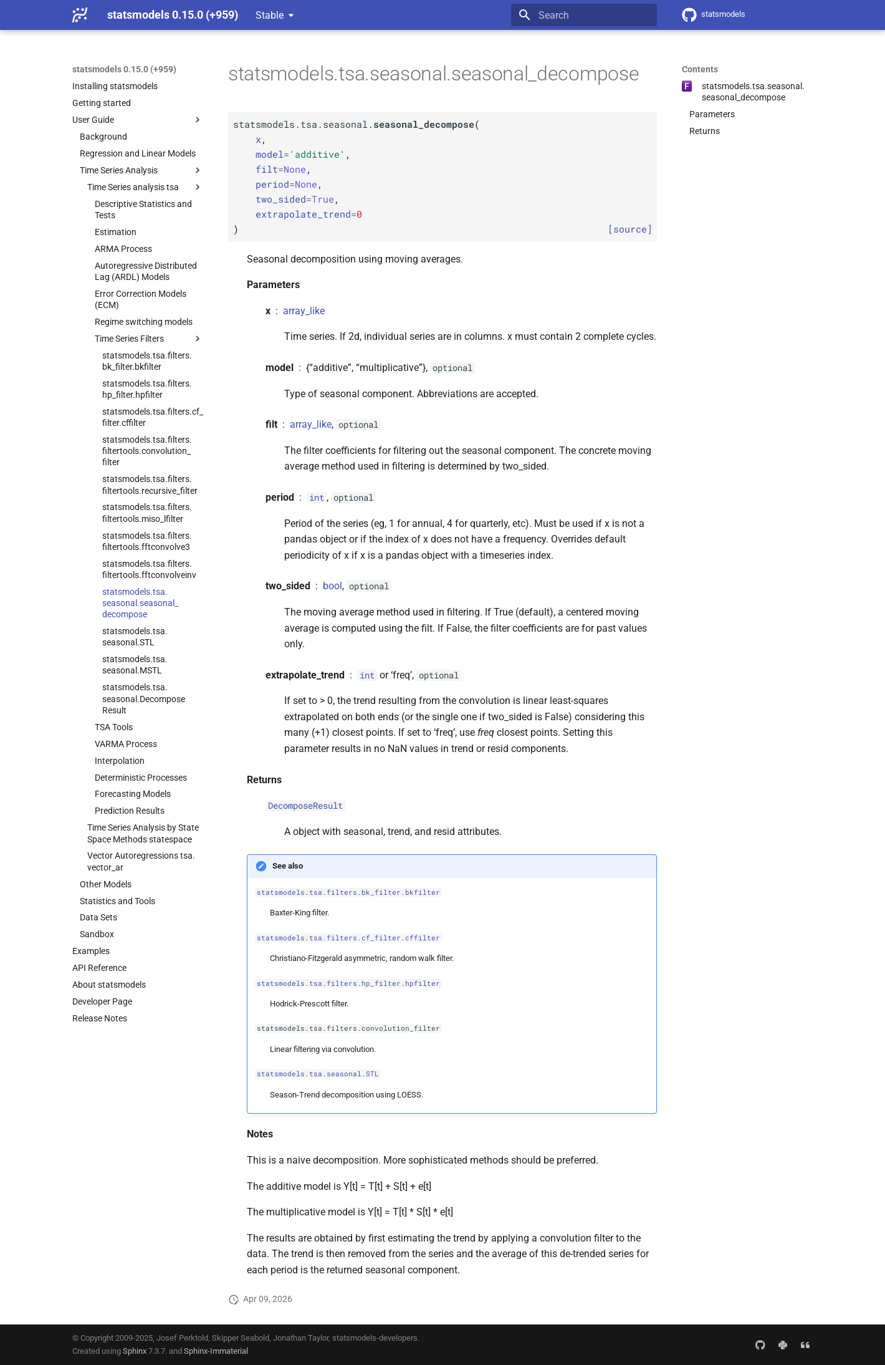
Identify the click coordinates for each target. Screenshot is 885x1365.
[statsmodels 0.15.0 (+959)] (79, 14)
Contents (700, 69)
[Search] (584, 15)
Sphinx (134, 1351)
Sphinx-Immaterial (216, 1351)
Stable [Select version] (270, 15)
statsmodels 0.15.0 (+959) (124, 69)
